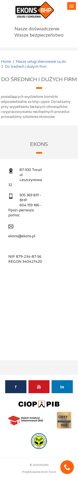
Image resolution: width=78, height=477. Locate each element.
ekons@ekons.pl (21, 236)
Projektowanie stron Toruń (39, 471)
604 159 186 (29, 205)
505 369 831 (29, 195)
